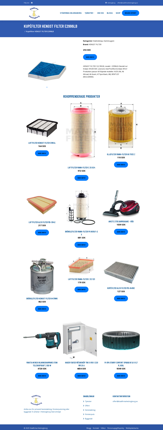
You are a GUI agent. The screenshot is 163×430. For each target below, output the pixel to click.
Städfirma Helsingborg (71, 12)
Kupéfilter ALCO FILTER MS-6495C (121, 286)
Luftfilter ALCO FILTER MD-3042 (42, 220)
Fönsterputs (89, 412)
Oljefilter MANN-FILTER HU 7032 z (121, 152)
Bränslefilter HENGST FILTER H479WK (42, 296)
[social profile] (31, 3)
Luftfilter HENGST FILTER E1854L (42, 141)
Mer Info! (90, 55)
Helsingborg (110, 3)
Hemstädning (90, 408)
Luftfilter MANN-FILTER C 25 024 (81, 165)
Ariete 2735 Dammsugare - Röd (121, 219)
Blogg (110, 12)
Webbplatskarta (132, 426)
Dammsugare (109, 39)
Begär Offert (130, 12)
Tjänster (88, 399)
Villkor (103, 426)
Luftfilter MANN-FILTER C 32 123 (81, 277)
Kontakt (96, 426)
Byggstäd (88, 416)
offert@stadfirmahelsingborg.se (127, 3)
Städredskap (98, 39)
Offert (87, 404)
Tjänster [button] (89, 12)
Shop (118, 12)
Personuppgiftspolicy (115, 426)
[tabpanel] (47, 60)
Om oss (100, 12)
